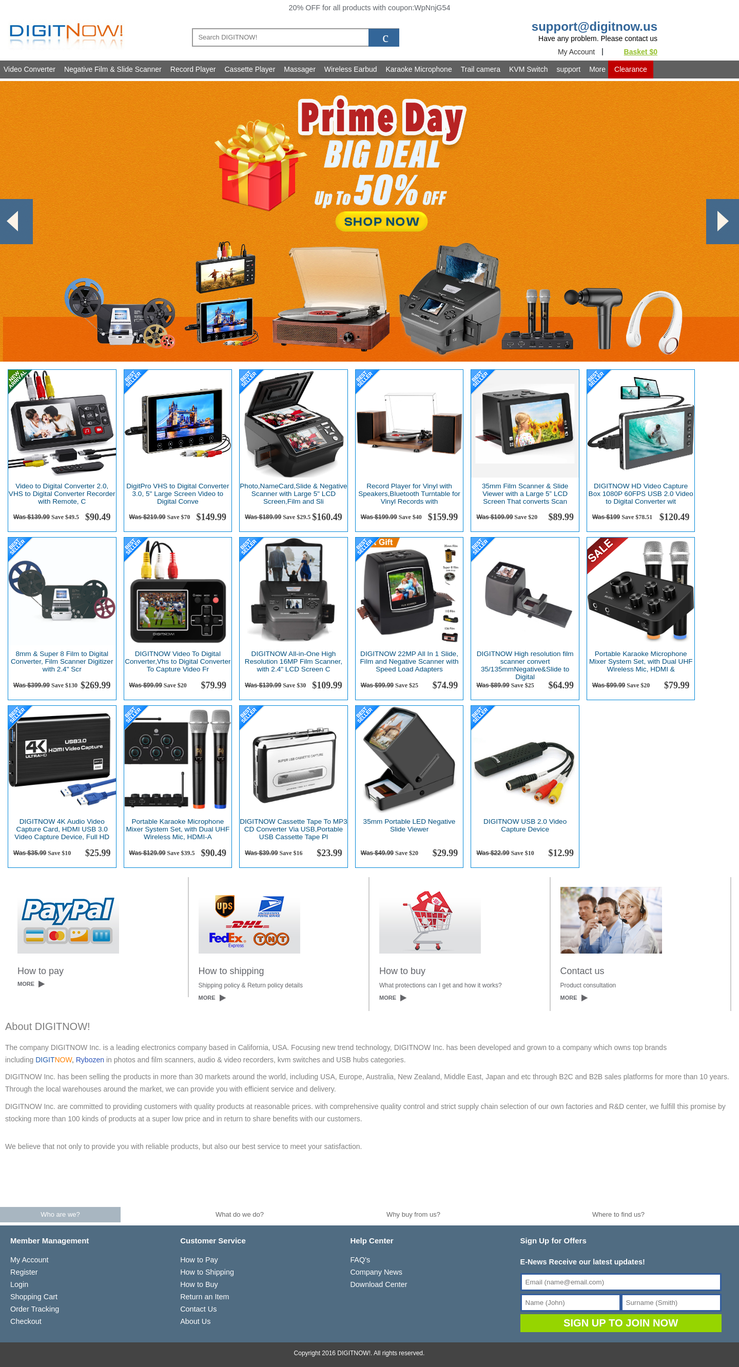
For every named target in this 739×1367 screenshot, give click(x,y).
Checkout (26, 1321)
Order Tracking (34, 1309)
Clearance (630, 69)
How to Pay (199, 1260)
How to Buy (199, 1284)
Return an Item (204, 1297)
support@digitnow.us (594, 26)
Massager (299, 69)
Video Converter (29, 69)
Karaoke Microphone (419, 69)
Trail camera (480, 69)
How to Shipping (207, 1272)
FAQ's (360, 1260)
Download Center (378, 1284)
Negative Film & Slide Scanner (113, 69)
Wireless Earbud (350, 69)
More (597, 69)
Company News (376, 1272)
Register (24, 1272)
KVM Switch (528, 69)
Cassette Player (250, 69)
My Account (576, 52)
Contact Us (198, 1309)
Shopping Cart (33, 1297)
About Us (195, 1321)
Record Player (193, 69)
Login (19, 1284)
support (568, 69)
